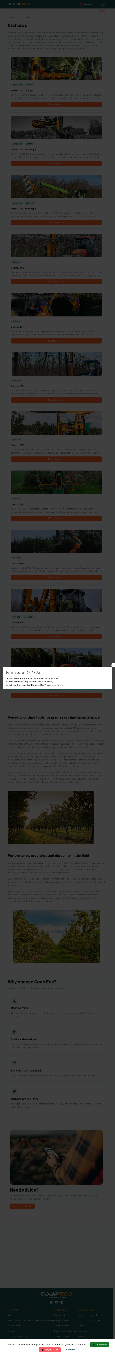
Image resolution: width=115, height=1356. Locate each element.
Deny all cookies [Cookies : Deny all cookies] (51, 1350)
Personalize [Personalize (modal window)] (70, 1350)
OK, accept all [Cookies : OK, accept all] (101, 1345)
